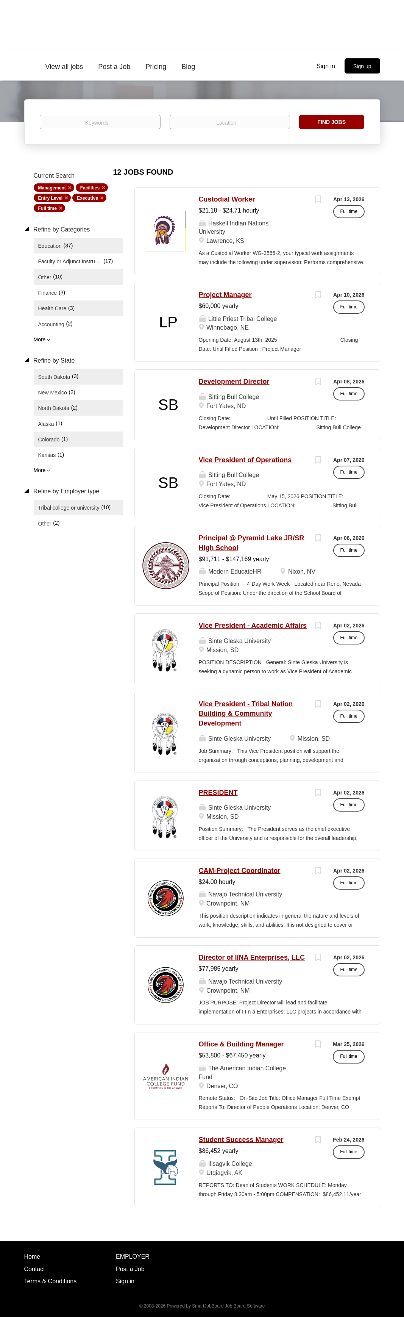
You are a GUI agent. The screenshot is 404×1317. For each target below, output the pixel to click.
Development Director (234, 381)
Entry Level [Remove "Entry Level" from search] (50, 198)
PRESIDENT (218, 792)
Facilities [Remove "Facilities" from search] (90, 188)
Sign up (362, 66)
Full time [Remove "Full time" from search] (47, 208)
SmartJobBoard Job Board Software (228, 1306)
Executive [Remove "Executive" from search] (87, 198)
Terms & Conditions (50, 1281)
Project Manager (225, 295)
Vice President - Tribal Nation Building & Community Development (246, 713)
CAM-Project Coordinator (240, 870)
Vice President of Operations (245, 460)
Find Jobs (331, 122)
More (40, 339)
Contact (34, 1269)
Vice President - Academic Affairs (253, 625)
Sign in (326, 66)
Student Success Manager (241, 1139)
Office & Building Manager (241, 1044)
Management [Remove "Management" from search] (52, 188)
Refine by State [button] (53, 360)
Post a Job (130, 1269)
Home (32, 1256)
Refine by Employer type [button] (66, 491)
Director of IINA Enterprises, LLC (252, 957)
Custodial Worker (227, 199)
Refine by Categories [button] (61, 229)
